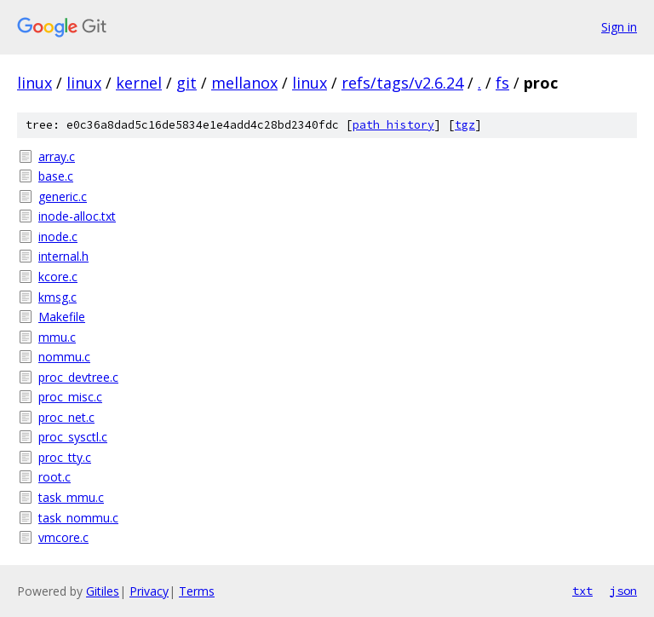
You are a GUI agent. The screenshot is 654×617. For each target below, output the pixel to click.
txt (582, 590)
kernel (139, 82)
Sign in (619, 27)
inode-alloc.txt (77, 216)
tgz (465, 125)
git (186, 82)
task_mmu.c (71, 497)
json (623, 590)
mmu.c (57, 337)
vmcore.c (63, 537)
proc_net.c (66, 417)
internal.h (63, 256)
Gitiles (102, 591)
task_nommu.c (78, 518)
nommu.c (64, 357)
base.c (55, 176)
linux (34, 82)
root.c (54, 477)
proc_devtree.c (78, 377)
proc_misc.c (70, 397)
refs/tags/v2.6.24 (402, 82)
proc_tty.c (64, 457)
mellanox (244, 82)
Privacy (149, 591)
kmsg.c (57, 297)
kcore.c (57, 276)
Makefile (61, 316)
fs (502, 82)
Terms (197, 591)
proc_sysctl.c (72, 437)
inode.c (57, 236)
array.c (56, 156)
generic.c (62, 196)
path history (393, 125)
